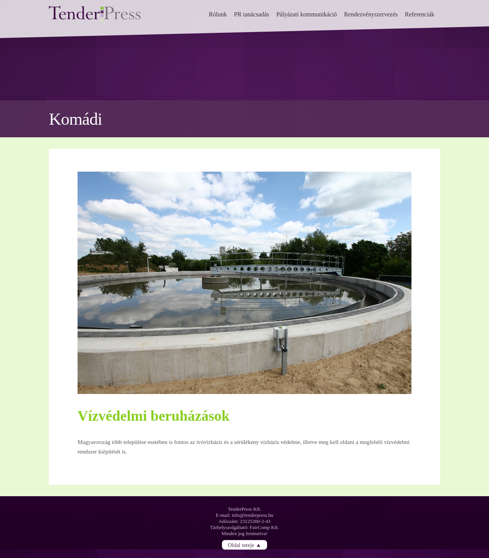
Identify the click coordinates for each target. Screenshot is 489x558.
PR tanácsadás (251, 14)
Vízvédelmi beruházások (154, 416)
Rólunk (218, 14)
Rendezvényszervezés (371, 14)
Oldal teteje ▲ (244, 545)
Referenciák (419, 14)
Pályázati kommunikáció (306, 14)
